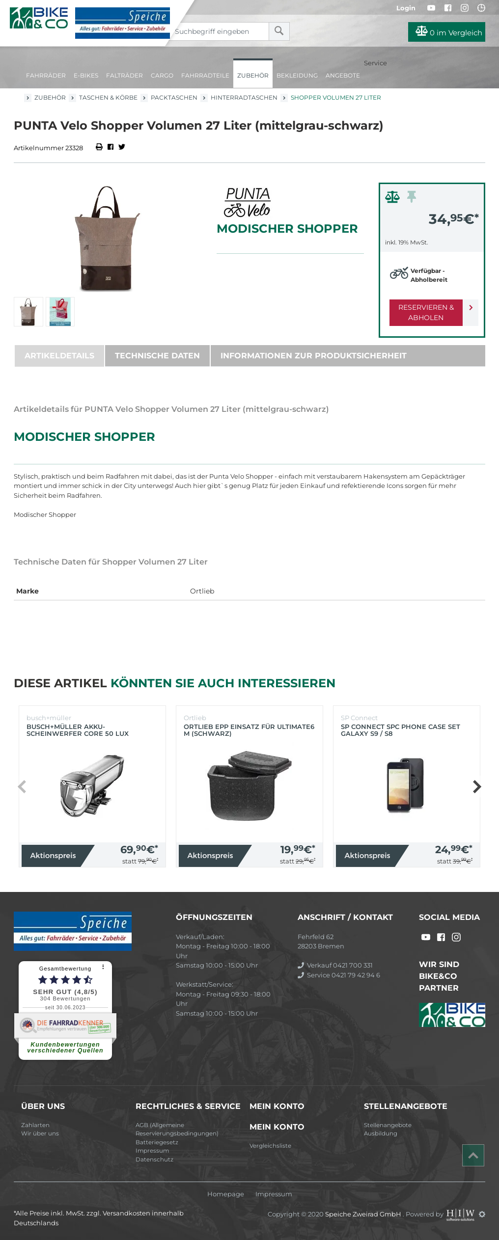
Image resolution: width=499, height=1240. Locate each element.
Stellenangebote (388, 1125)
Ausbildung (380, 1133)
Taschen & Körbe (108, 97)
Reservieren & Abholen (424, 312)
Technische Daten (157, 355)
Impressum (152, 1150)
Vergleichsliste (270, 1145)
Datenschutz (154, 1159)
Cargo (162, 75)
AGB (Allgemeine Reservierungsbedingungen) (177, 1129)
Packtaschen (174, 97)
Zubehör (253, 75)
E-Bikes (86, 75)
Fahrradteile (205, 75)
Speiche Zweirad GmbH (364, 1214)
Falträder (124, 75)
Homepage (225, 1194)
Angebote (343, 75)
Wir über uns (40, 1133)
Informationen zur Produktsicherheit (314, 355)
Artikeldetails (59, 355)
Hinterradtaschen (244, 97)
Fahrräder (46, 75)
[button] (476, 786)
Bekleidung (297, 75)
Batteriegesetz (157, 1142)
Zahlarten (35, 1125)
